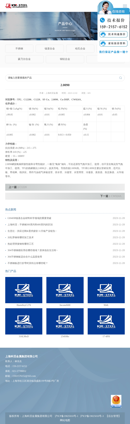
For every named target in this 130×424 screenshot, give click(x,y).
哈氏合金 (80, 48)
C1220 (23, 187)
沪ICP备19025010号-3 (92, 416)
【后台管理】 (113, 416)
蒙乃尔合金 (24, 59)
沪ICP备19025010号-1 (66, 416)
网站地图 (65, 420)
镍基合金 (50, 48)
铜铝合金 (65, 59)
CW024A (116, 196)
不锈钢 (19, 48)
